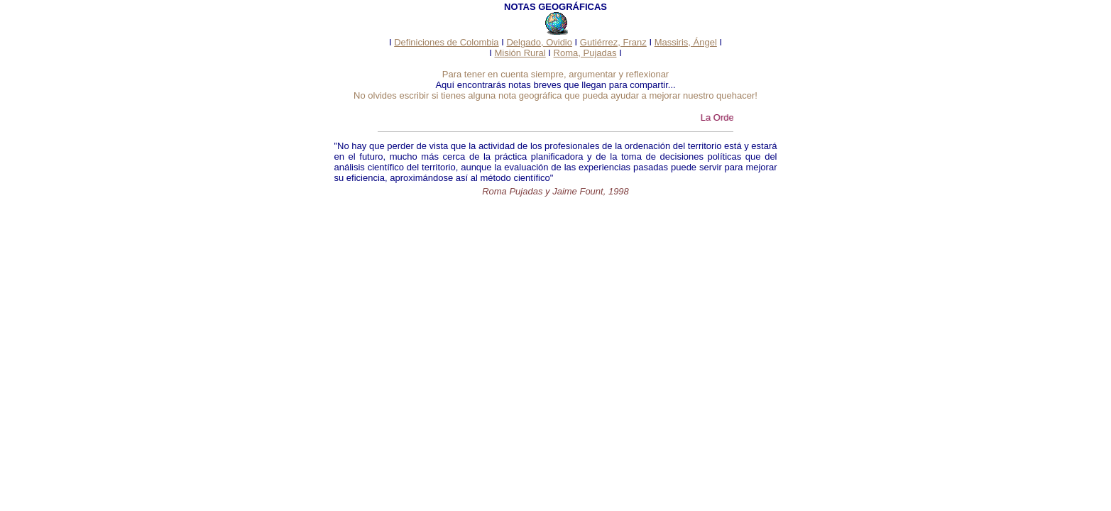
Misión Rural (519, 53)
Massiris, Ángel (686, 42)
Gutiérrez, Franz (613, 42)
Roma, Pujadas (585, 53)
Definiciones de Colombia (446, 42)
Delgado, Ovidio (539, 42)
